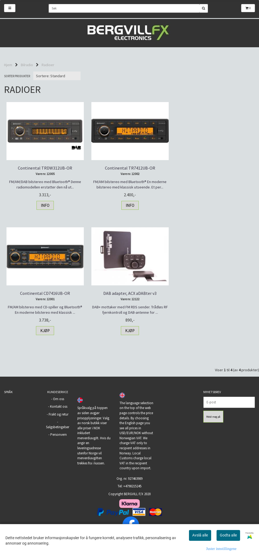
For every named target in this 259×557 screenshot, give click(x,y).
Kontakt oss (58, 406)
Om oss (58, 399)
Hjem (8, 64)
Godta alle (228, 535)
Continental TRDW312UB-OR (45, 168)
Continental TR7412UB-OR (129, 168)
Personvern (58, 434)
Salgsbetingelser (57, 427)
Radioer (48, 64)
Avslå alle (200, 535)
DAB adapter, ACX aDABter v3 (45, 293)
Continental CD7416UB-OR (214, 168)
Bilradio (27, 64)
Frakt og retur (58, 414)
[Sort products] (57, 76)
